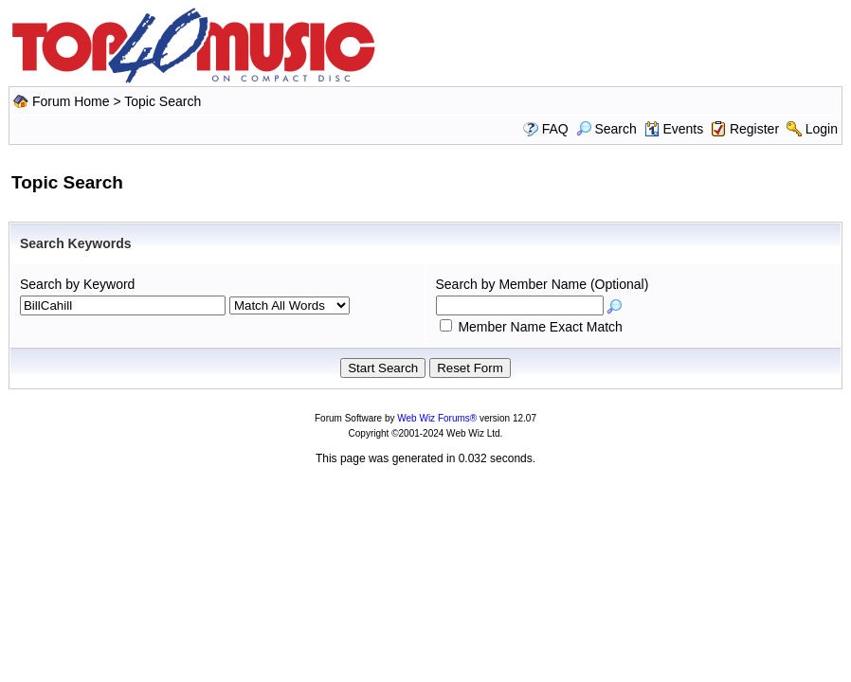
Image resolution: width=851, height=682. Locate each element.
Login (822, 128)
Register (754, 128)
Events (674, 128)
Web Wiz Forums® (437, 418)
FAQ (555, 128)
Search (606, 128)
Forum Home (71, 101)
